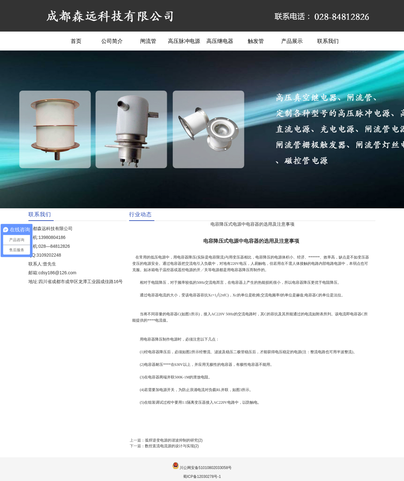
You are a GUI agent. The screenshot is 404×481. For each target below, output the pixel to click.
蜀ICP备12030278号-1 (202, 476)
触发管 (256, 41)
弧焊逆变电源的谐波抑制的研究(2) (174, 440)
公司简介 (112, 41)
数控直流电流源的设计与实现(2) (172, 446)
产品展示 (292, 41)
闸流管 (148, 41)
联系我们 (328, 41)
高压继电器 (219, 41)
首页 (76, 41)
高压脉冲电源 (184, 41)
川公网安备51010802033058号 (206, 468)
